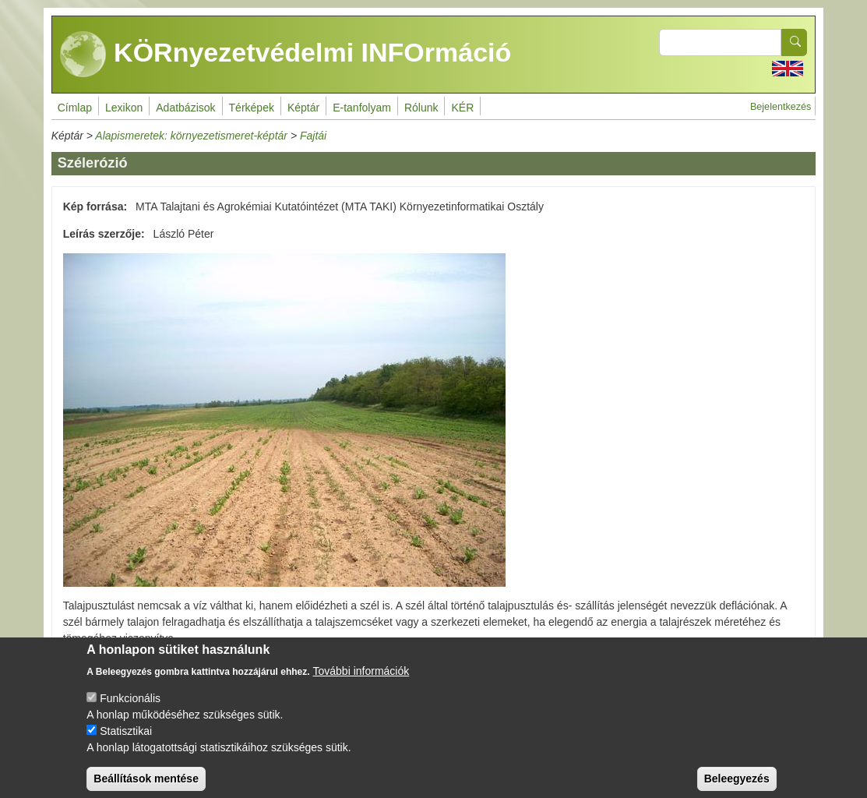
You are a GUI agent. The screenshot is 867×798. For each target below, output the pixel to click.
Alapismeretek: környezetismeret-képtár (191, 135)
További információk (361, 681)
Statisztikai (126, 741)
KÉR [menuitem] (462, 107)
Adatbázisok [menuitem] (185, 107)
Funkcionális (130, 708)
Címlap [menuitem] (75, 107)
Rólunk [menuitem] (421, 107)
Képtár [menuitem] (303, 107)
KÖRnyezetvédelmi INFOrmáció (286, 54)
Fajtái (313, 135)
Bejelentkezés (780, 106)
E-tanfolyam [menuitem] (362, 107)
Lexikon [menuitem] (124, 107)
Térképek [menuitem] (251, 107)
